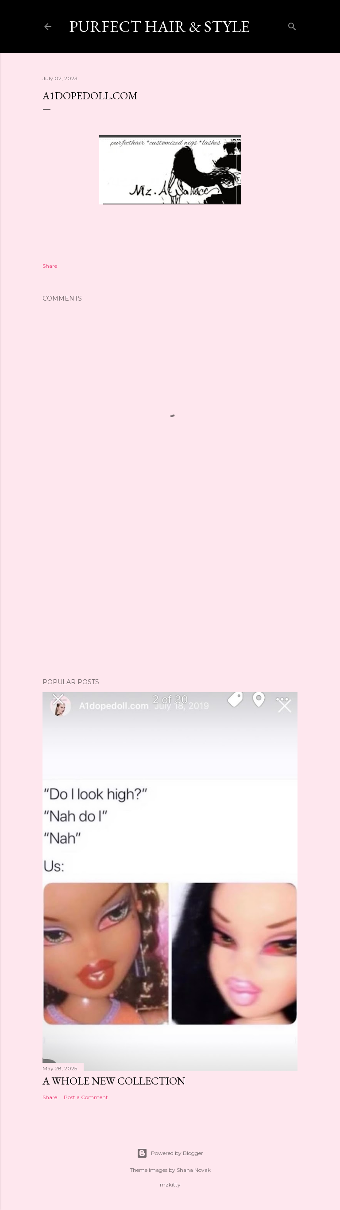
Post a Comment (86, 1097)
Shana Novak (194, 1170)
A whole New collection (113, 1081)
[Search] (292, 24)
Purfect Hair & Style (159, 26)
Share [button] (49, 265)
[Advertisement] (170, 594)
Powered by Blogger (170, 1153)
